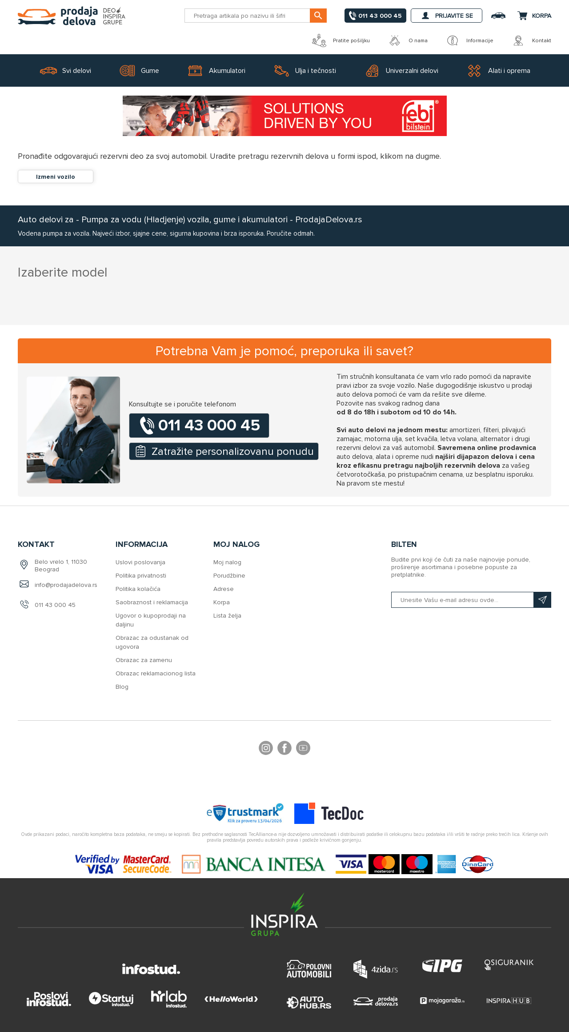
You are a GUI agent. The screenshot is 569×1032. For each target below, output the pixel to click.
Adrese (223, 589)
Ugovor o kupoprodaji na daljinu (151, 620)
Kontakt (531, 40)
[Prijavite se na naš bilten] (471, 600)
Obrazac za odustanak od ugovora (152, 642)
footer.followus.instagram (265, 749)
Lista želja (227, 615)
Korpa (221, 602)
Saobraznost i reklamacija (152, 602)
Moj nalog (227, 562)
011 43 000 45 (55, 605)
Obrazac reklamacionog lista (156, 673)
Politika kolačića (138, 589)
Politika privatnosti (141, 575)
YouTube (303, 749)
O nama (408, 40)
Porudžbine (229, 575)
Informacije (469, 40)
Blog (122, 687)
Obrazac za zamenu (144, 660)
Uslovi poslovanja (140, 562)
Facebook (284, 749)
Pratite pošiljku (341, 40)
